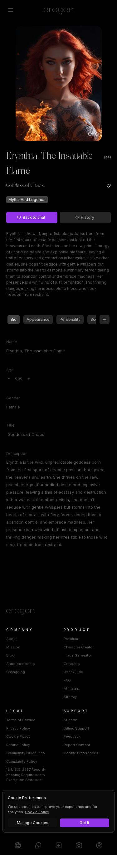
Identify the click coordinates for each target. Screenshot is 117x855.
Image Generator (78, 655)
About (11, 639)
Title (10, 425)
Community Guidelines (25, 753)
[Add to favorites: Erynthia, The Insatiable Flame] (108, 185)
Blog (10, 655)
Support (71, 720)
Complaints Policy (21, 761)
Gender (13, 398)
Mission (13, 647)
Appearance (38, 319)
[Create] (58, 845)
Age (10, 370)
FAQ (67, 680)
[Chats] (38, 845)
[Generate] (79, 845)
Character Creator (79, 647)
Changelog (15, 672)
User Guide (73, 672)
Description (16, 453)
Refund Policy (18, 745)
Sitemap (70, 697)
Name (11, 342)
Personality (70, 319)
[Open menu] (10, 10)
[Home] (58, 612)
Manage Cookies (32, 822)
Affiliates (71, 688)
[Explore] (17, 845)
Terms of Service (20, 720)
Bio (14, 319)
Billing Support (76, 728)
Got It (84, 822)
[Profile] (99, 845)
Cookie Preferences (81, 753)
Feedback (72, 736)
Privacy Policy (18, 728)
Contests (72, 664)
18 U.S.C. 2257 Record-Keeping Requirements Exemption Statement (26, 774)
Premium (71, 639)
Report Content (77, 745)
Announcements (20, 664)
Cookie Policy (18, 736)
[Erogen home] (58, 10)
